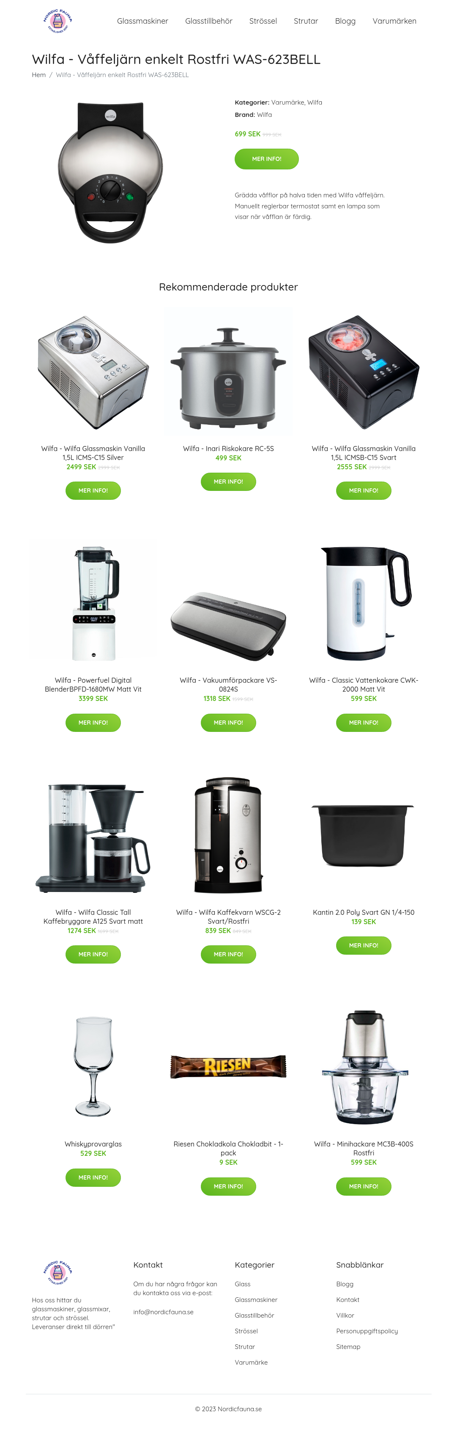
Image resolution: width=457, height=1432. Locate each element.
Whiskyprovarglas (93, 1152)
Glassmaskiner (142, 25)
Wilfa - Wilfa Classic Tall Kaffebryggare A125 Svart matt (93, 925)
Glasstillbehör (209, 25)
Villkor (346, 1324)
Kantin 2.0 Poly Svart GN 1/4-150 (364, 921)
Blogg (345, 25)
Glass (243, 1292)
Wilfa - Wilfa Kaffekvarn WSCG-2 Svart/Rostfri (228, 925)
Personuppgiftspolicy (367, 1339)
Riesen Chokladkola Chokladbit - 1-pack (229, 1157)
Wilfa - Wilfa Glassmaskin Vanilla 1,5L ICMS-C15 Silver (93, 461)
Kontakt (348, 1308)
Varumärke (287, 111)
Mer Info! (266, 167)
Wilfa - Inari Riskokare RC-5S (228, 457)
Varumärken (395, 25)
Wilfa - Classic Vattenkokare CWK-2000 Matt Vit (364, 693)
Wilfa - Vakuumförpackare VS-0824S (228, 693)
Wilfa (315, 111)
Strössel (263, 25)
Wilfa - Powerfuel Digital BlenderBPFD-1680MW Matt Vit (93, 693)
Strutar (306, 25)
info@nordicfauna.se (164, 1320)
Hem (39, 83)
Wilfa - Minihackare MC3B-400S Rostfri (363, 1157)
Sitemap (349, 1355)
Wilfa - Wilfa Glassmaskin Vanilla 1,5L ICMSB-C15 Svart (364, 461)
